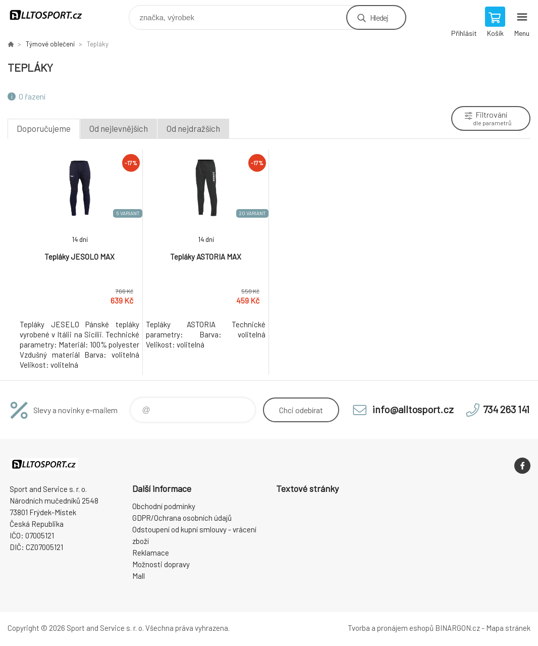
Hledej (379, 17)
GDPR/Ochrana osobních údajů (182, 517)
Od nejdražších (193, 128)
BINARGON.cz (457, 627)
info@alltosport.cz (413, 409)
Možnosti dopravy (161, 564)
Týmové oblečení (50, 44)
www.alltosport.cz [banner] (52, 15)
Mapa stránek (508, 627)
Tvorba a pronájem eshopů (391, 627)
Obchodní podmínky (163, 506)
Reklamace (150, 552)
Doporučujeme (44, 128)
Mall (138, 575)
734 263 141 (506, 409)
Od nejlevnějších (118, 128)
